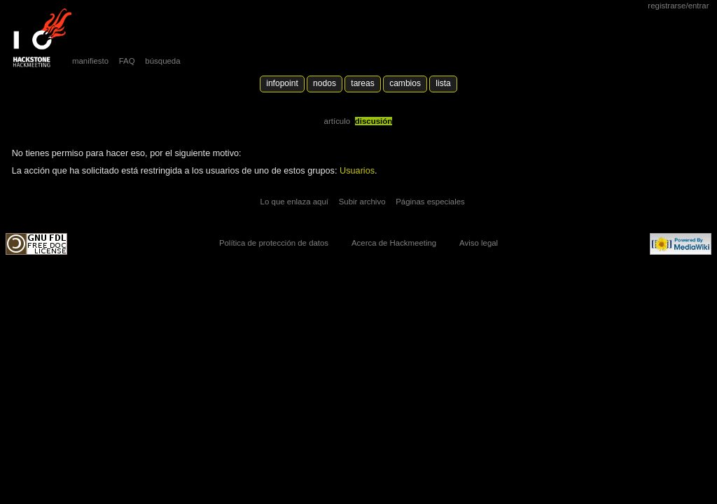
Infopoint (282, 83)
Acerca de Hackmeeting (393, 243)
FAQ (127, 61)
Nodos (324, 83)
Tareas (362, 83)
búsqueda (162, 61)
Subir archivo (362, 201)
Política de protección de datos (273, 243)
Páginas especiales (430, 201)
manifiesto (90, 61)
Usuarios (357, 171)
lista (443, 83)
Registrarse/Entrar (678, 5)
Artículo (337, 121)
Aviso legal (478, 243)
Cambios (405, 83)
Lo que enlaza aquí (294, 201)
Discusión (373, 121)
